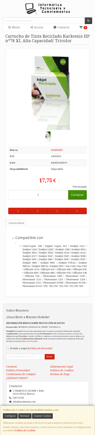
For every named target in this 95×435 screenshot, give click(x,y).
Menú (14, 27)
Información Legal (61, 366)
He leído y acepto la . (31, 348)
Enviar (50, 356)
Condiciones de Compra (21, 374)
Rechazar (25, 415)
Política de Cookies (25, 430)
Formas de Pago (60, 374)
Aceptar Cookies (42, 415)
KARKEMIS (57, 150)
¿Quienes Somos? (17, 377)
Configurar (10, 415)
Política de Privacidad (29, 341)
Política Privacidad (18, 370)
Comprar (77, 195)
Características (16, 223)
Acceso (36, 27)
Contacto (61, 27)
